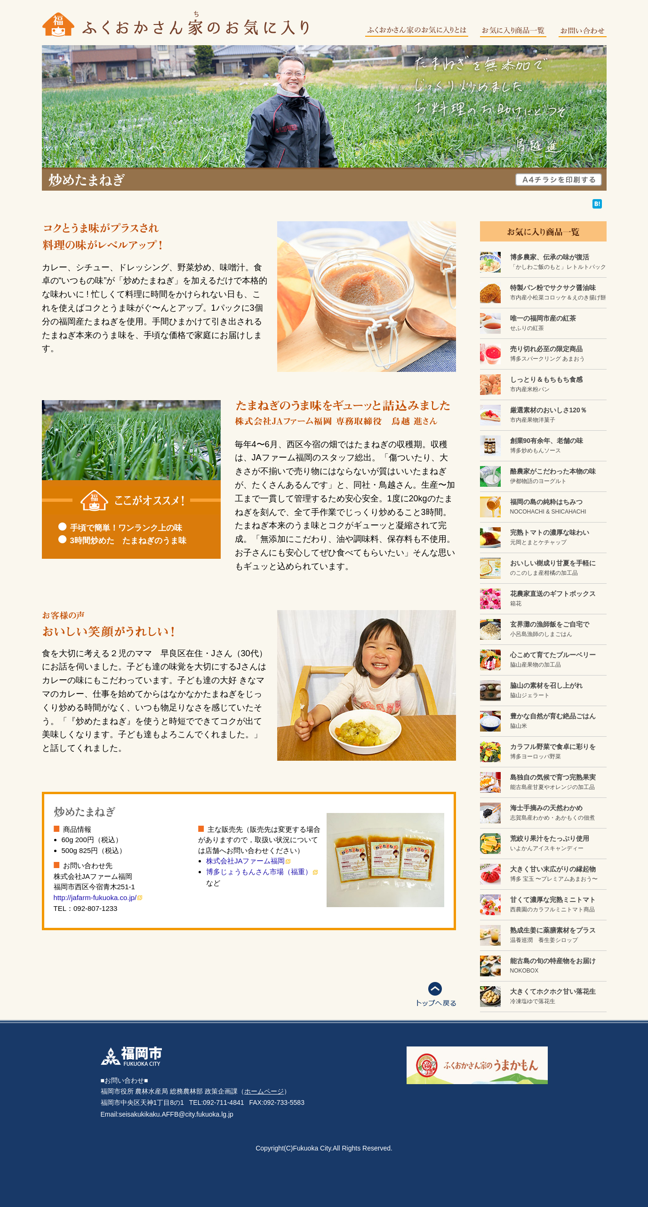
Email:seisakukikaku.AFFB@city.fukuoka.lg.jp (167, 1114)
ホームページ (264, 1091)
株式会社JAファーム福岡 (245, 861)
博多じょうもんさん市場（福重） (259, 872)
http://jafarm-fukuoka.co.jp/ (95, 897)
